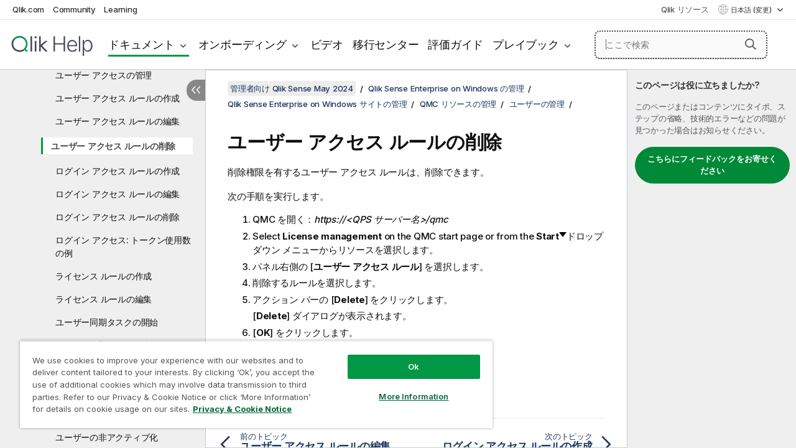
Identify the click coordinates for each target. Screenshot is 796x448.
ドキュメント (141, 44)
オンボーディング (242, 44)
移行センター (386, 44)
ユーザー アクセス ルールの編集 (117, 121)
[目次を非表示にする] (196, 90)
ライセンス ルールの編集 (103, 299)
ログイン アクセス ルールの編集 (117, 194)
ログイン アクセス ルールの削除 (117, 217)
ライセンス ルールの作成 (103, 276)
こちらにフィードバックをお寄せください (712, 165)
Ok (404, 357)
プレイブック (526, 44)
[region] (250, 379)
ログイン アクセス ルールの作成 (117, 171)
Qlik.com (28, 9)
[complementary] (711, 259)
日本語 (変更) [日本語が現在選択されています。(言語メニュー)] (752, 10)
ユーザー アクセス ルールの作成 (117, 98)
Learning (120, 9)
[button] (750, 44)
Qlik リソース (685, 9)
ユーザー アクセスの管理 (103, 75)
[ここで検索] (681, 45)
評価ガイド (455, 44)
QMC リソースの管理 (458, 104)
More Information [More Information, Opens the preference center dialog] (404, 387)
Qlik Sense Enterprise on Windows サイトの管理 (317, 104)
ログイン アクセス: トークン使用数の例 (123, 246)
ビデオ (326, 44)
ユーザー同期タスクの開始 (106, 322)
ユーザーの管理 (537, 104)
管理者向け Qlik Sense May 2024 (291, 88)
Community (74, 9)
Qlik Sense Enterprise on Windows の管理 (446, 88)
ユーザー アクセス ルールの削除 (113, 146)
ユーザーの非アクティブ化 (106, 437)
